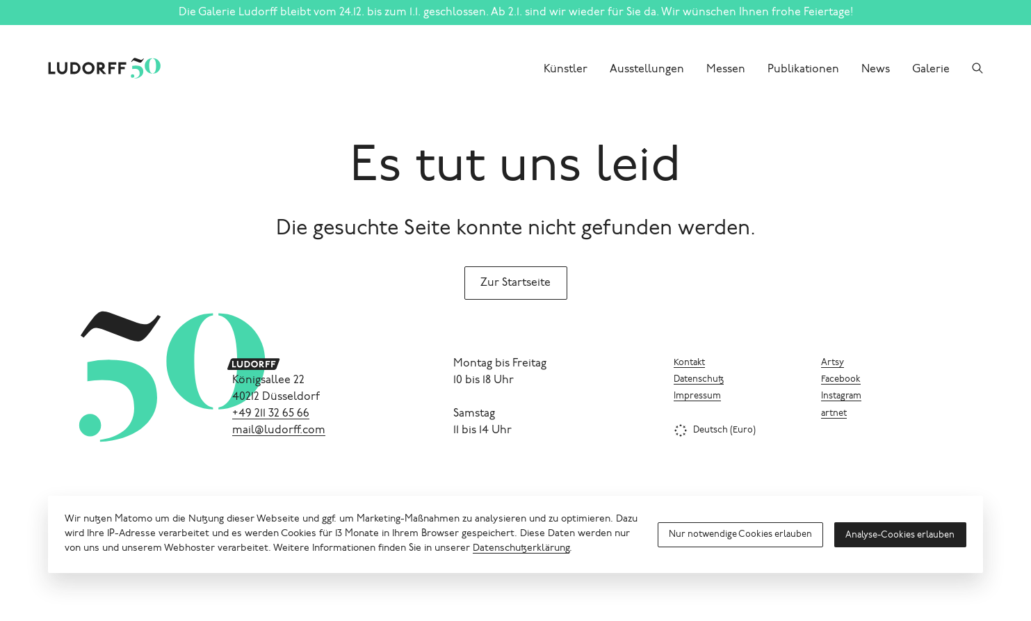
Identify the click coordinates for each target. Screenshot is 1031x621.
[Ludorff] (87, 68)
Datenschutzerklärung (521, 549)
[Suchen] (977, 68)
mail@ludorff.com (278, 430)
